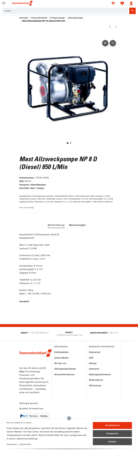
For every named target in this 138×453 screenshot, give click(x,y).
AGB (91, 358)
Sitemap (92, 363)
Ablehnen (112, 441)
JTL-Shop (121, 449)
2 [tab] (70, 143)
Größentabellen (61, 352)
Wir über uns (60, 363)
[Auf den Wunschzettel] (113, 43)
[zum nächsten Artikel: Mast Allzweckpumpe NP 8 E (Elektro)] (116, 27)
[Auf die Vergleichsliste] (105, 43)
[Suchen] (65, 11)
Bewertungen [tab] (77, 225)
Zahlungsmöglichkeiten (65, 369)
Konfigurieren (112, 433)
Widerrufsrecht (96, 380)
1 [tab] (67, 143)
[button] (131, 3)
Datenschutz (94, 352)
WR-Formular (95, 386)
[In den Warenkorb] (21, 36)
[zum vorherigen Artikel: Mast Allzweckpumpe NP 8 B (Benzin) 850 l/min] (110, 27)
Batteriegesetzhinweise (100, 374)
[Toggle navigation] (3, 2)
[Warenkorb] (113, 3)
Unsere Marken (61, 358)
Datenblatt (24, 301)
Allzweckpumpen (38, 185)
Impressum (94, 369)
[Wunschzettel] (122, 3)
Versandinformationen (64, 374)
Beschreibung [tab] (56, 225)
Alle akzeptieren (112, 425)
